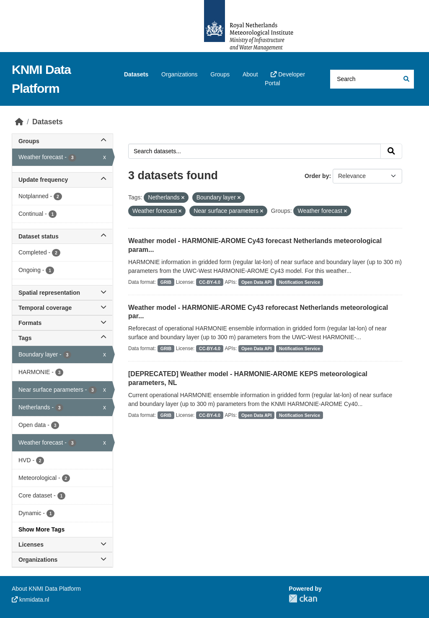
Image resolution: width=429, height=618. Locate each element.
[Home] (19, 122)
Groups (220, 74)
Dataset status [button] (62, 236)
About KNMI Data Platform (46, 588)
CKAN (303, 598)
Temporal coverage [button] (62, 308)
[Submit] (405, 79)
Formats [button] (62, 323)
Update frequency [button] (62, 179)
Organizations (179, 74)
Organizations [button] (62, 559)
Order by (317, 176)
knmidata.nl (30, 599)
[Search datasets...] (372, 79)
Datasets (136, 74)
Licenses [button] (62, 544)
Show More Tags (41, 529)
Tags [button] (62, 338)
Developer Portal (285, 78)
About (250, 74)
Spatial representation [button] (62, 292)
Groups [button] (62, 141)
